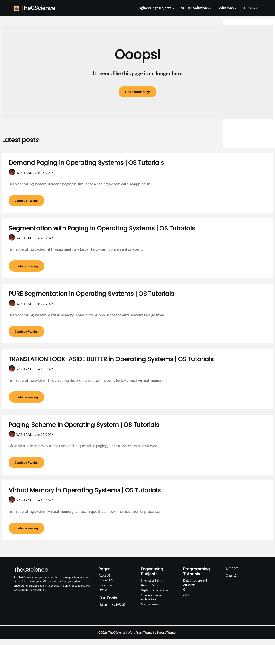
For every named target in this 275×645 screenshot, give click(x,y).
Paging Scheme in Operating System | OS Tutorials (84, 429)
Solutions (226, 8)
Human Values (150, 591)
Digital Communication (155, 596)
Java (186, 600)
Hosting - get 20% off (112, 610)
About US (104, 581)
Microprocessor (150, 609)
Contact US (106, 586)
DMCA (103, 595)
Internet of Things (152, 586)
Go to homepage (137, 92)
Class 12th (232, 581)
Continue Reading (26, 201)
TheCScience (38, 8)
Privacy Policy (107, 590)
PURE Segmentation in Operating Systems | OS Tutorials (91, 296)
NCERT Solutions (194, 8)
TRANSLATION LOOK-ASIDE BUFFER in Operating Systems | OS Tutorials (111, 362)
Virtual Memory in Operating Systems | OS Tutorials (85, 495)
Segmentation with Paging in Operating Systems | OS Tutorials (102, 229)
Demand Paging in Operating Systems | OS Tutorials (86, 163)
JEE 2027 (250, 8)
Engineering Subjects (154, 8)
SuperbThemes (167, 638)
